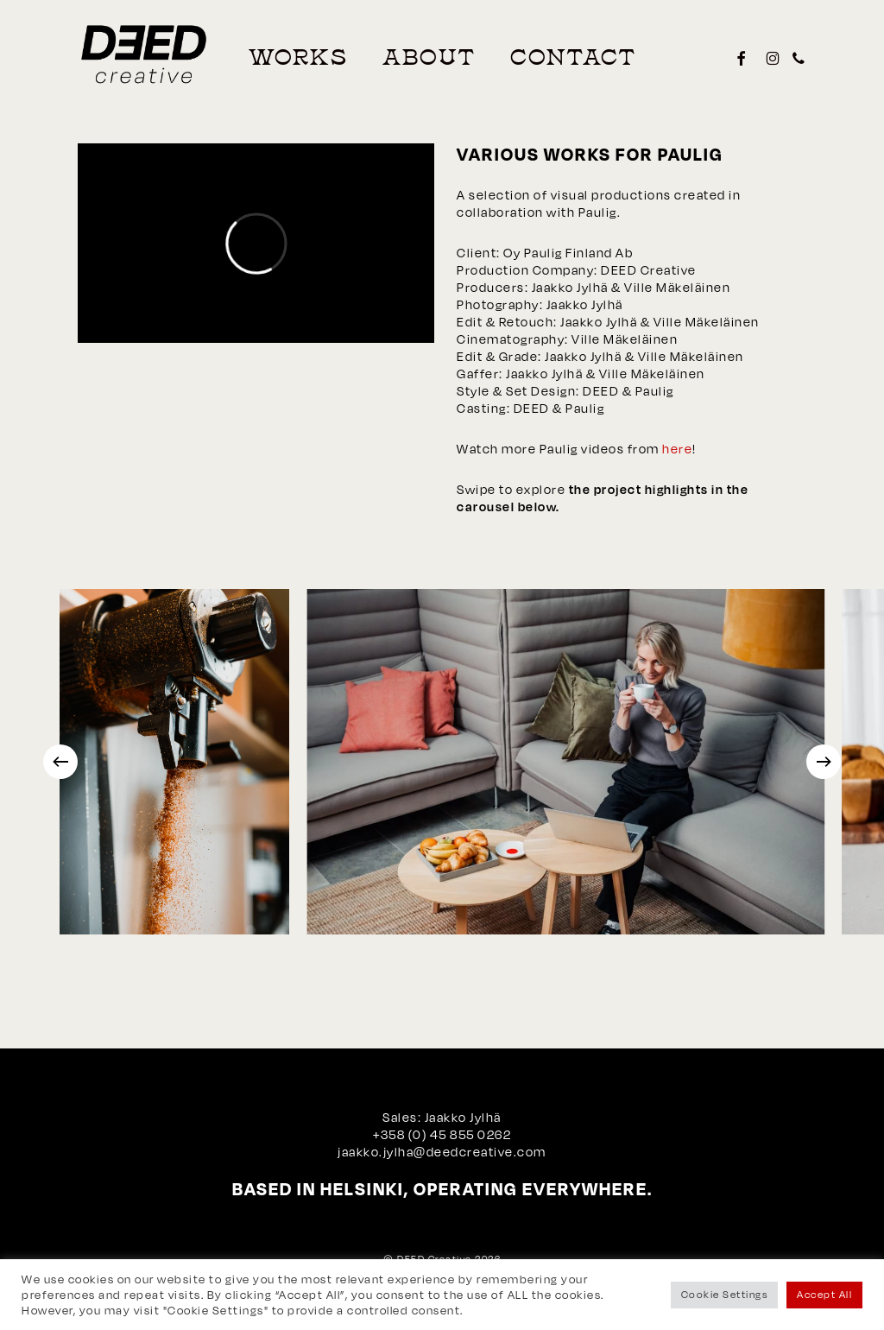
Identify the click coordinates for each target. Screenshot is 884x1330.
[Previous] (60, 761)
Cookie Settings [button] (724, 1295)
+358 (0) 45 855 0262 (442, 1134)
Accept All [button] (824, 1295)
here (677, 448)
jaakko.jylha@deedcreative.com (442, 1151)
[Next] (823, 761)
